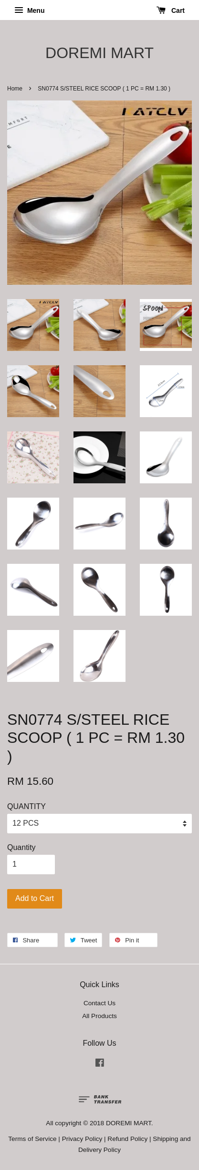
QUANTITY (26, 806)
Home (14, 88)
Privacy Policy (82, 1138)
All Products (99, 1016)
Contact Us (99, 1003)
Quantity (21, 847)
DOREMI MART (99, 52)
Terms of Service (32, 1138)
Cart (171, 10)
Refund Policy (127, 1138)
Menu (29, 10)
